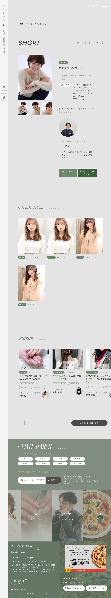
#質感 (88, 481)
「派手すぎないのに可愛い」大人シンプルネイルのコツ (33, 377)
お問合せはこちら (96, 588)
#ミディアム (93, 476)
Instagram (67, 171)
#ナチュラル (73, 75)
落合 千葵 (57, 392)
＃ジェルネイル (25, 387)
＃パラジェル (39, 387)
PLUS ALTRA (4, 15)
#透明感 (95, 481)
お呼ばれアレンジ (59, 384)
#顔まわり (63, 79)
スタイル (29, 24)
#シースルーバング (80, 476)
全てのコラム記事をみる (89, 423)
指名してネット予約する (87, 172)
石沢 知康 (90, 395)
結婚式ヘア (73, 384)
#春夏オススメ (85, 75)
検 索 (53, 480)
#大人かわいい (69, 479)
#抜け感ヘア (81, 479)
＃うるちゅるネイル (27, 384)
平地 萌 (22, 395)
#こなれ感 (63, 75)
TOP (21, 24)
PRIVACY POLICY (18, 590)
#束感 (82, 481)
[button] (20, 423)
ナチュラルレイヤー (94, 386)
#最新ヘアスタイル (71, 481)
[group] (39, 515)
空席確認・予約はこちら (74, 588)
